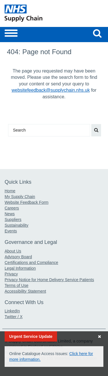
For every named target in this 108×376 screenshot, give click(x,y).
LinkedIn (12, 311)
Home (10, 191)
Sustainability (17, 225)
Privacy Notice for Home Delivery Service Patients (49, 279)
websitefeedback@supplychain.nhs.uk (51, 90)
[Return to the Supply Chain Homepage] (28, 13)
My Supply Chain (20, 196)
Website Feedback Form (26, 202)
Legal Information (20, 268)
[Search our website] (97, 33)
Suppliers (13, 219)
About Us (13, 251)
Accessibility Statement (25, 291)
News (10, 213)
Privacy (11, 274)
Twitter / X (13, 316)
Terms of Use (16, 285)
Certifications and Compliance (31, 262)
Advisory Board (18, 256)
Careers (12, 208)
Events (11, 231)
